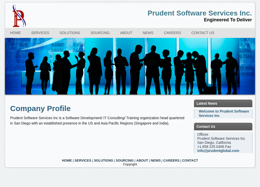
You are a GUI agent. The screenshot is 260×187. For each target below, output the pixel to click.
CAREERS (171, 160)
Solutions (70, 33)
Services (40, 33)
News (148, 33)
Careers (172, 33)
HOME (67, 160)
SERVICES (83, 160)
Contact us (202, 33)
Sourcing (99, 33)
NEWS (156, 160)
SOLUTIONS (103, 160)
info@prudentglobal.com (218, 151)
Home (15, 33)
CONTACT (190, 160)
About (126, 33)
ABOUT (142, 160)
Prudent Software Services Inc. (200, 13)
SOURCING (125, 160)
